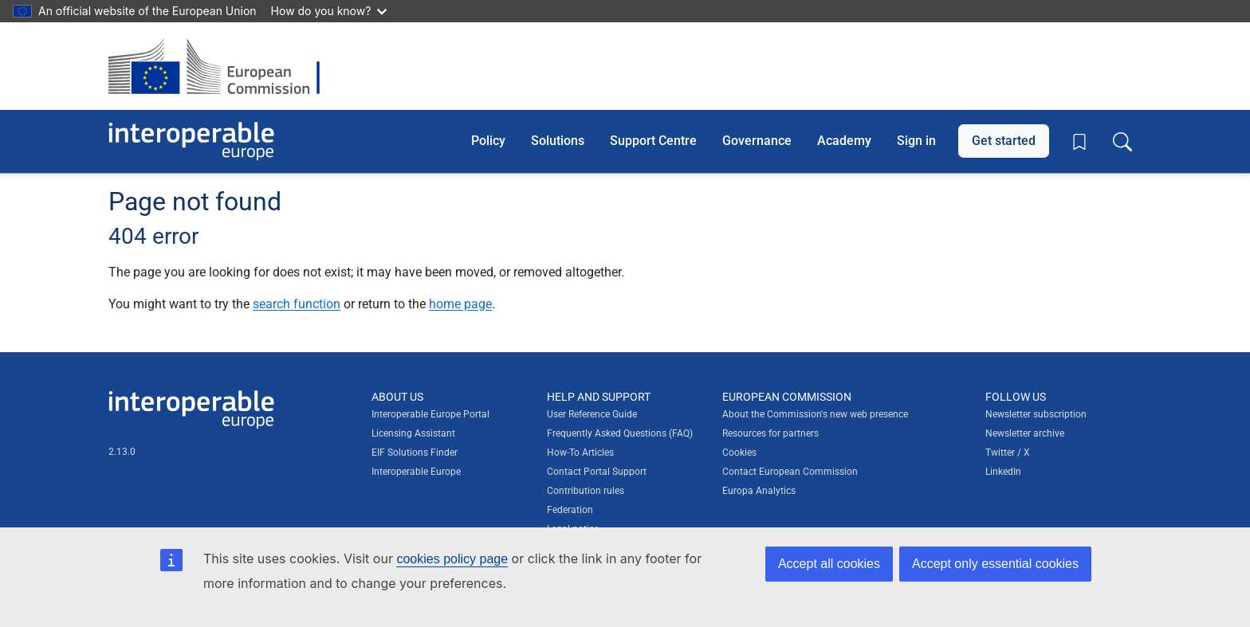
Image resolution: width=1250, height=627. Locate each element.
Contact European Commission (790, 471)
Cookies (739, 452)
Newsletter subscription (1036, 414)
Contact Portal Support (597, 471)
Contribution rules (585, 490)
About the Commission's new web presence (815, 414)
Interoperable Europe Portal (430, 414)
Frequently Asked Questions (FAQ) (620, 433)
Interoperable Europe (416, 471)
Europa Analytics (759, 490)
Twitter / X (1007, 452)
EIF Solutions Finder (414, 452)
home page (460, 304)
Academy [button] (844, 140)
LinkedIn (1003, 471)
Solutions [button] (557, 140)
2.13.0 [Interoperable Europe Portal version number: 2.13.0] (122, 451)
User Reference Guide (592, 414)
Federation (570, 509)
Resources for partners (770, 433)
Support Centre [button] (653, 140)
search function (296, 304)
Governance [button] (757, 140)
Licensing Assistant (413, 433)
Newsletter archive (1024, 433)
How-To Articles (580, 452)
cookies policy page (452, 559)
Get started (1004, 140)
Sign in (916, 140)
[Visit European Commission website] (222, 66)
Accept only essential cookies (995, 563)
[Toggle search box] (1122, 141)
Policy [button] (488, 140)
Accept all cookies (829, 563)
